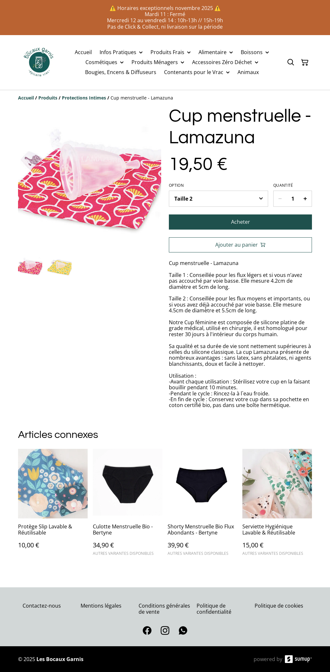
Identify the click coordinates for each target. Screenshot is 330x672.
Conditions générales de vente (164, 608)
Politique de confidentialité (214, 608)
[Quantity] (292, 199)
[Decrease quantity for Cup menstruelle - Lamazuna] (279, 199)
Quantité (283, 185)
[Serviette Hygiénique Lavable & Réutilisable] (277, 505)
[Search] (291, 62)
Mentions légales (101, 605)
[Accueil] (26, 98)
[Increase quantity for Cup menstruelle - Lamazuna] (305, 199)
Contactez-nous (42, 605)
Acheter (240, 221)
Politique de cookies (279, 605)
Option (176, 185)
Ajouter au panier (240, 244)
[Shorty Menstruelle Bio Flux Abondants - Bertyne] (202, 505)
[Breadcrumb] (165, 98)
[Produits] (47, 98)
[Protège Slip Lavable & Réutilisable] (53, 505)
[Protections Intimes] (84, 98)
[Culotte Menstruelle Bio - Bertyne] (127, 505)
